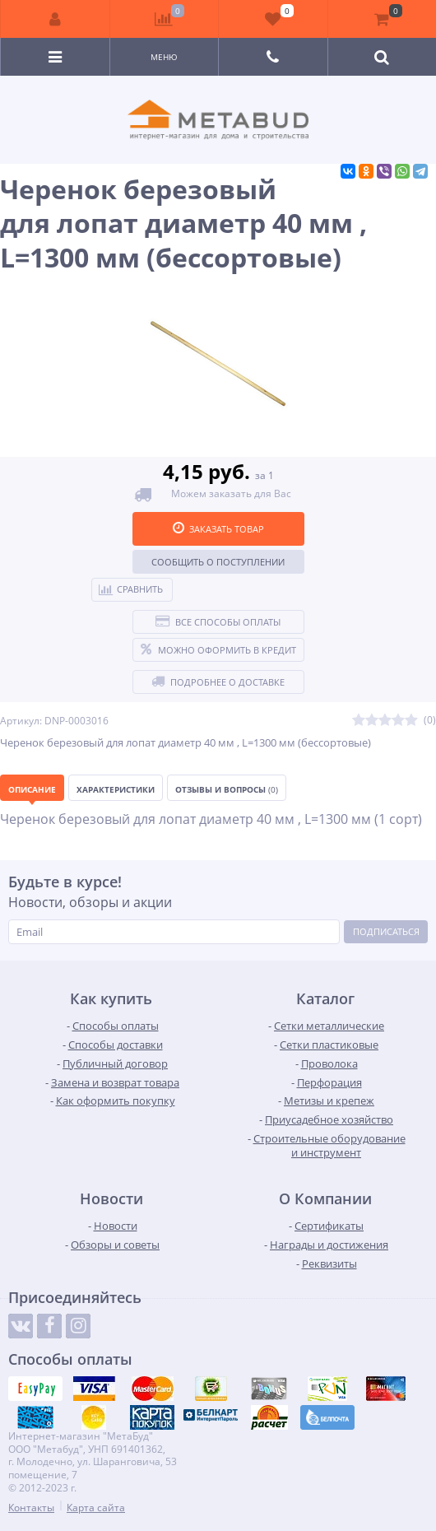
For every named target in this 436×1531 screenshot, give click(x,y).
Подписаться (386, 931)
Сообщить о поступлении (218, 562)
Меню (164, 57)
